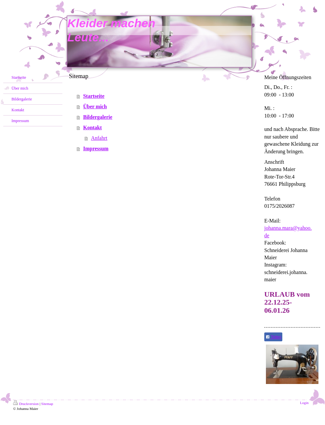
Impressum (95, 148)
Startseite (93, 96)
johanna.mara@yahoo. (288, 228)
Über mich (95, 106)
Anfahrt (99, 138)
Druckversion (26, 404)
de (266, 235)
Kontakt (92, 127)
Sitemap (47, 404)
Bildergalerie (97, 117)
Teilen (273, 337)
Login (304, 403)
